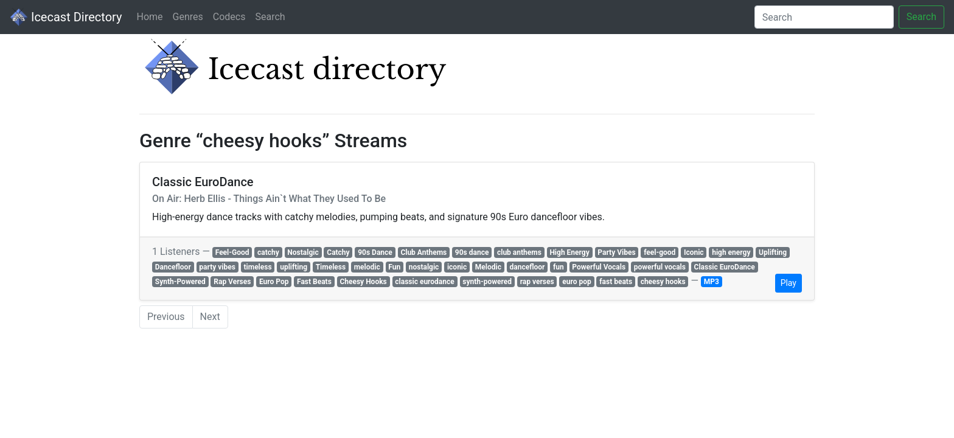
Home (149, 17)
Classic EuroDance (724, 267)
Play (788, 283)
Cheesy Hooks (362, 281)
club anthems (519, 252)
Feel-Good (232, 252)
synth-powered (487, 281)
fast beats (615, 281)
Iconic (694, 252)
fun (558, 267)
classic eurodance (424, 281)
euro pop (576, 281)
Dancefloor (173, 267)
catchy (268, 252)
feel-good (659, 252)
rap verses (537, 281)
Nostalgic (302, 252)
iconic (457, 267)
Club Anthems (423, 252)
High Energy (569, 252)
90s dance (472, 252)
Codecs (229, 17)
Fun (394, 267)
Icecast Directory (66, 17)
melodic (367, 267)
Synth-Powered (180, 281)
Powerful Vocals (598, 267)
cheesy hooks (663, 281)
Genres (188, 17)
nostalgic (424, 267)
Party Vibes (616, 252)
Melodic (488, 267)
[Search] (824, 17)
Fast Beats (314, 281)
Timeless (331, 267)
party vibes (217, 267)
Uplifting (773, 252)
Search (270, 17)
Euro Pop (274, 281)
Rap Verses (232, 281)
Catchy (338, 252)
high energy (731, 252)
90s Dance (375, 252)
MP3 (711, 281)
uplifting (293, 267)
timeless (258, 267)
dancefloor (527, 267)
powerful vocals (660, 267)
